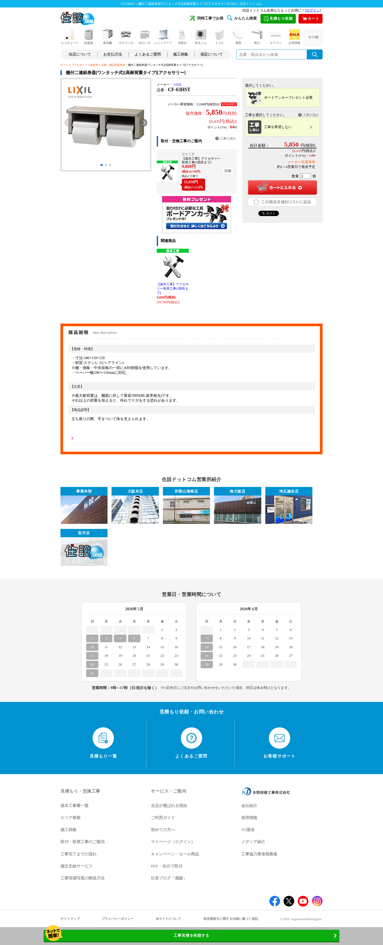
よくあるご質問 (148, 54)
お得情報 (294, 36)
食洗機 (107, 36)
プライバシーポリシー (118, 919)
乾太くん (201, 36)
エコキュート (70, 36)
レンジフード (163, 36)
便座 (238, 36)
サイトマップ (70, 919)
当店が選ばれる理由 (169, 806)
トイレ (219, 36)
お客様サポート (279, 742)
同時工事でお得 (206, 18)
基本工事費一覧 (74, 806)
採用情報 (249, 818)
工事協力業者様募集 (259, 854)
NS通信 (247, 830)
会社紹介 (249, 806)
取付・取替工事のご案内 (82, 842)
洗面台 (182, 36)
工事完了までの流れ (78, 854)
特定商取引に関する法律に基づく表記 (231, 919)
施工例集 (180, 54)
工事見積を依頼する (156, 936)
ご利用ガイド (163, 818)
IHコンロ (145, 36)
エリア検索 (70, 818)
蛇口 (257, 36)
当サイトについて (168, 919)
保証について (211, 54)
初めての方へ (163, 830)
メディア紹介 (253, 842)
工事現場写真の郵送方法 (82, 878)
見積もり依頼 (278, 18)
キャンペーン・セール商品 (175, 854)
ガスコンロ (126, 36)
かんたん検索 (242, 18)
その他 (313, 37)
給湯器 (88, 36)
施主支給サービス (76, 866)
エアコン (276, 36)
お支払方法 (112, 54)
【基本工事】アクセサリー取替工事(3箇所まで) (173, 288)
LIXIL (178, 84)
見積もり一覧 (103, 742)
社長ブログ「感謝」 (169, 878)
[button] (143, 123)
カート (310, 18)
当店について (79, 54)
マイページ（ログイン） (173, 842)
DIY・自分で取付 (166, 866)
